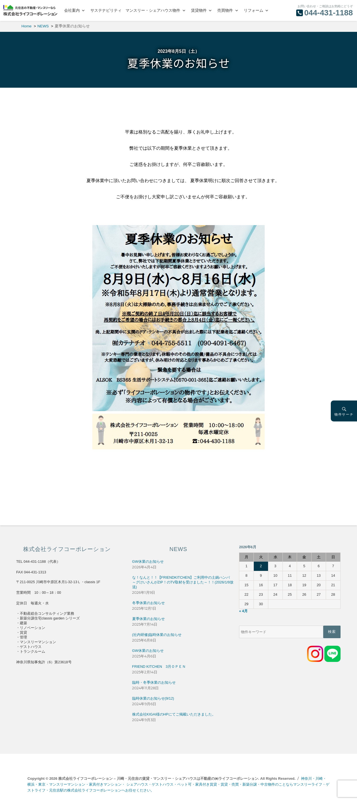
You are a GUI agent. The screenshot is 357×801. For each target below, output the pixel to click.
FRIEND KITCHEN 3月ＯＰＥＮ (159, 666)
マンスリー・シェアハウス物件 (153, 10)
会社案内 (72, 10)
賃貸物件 (199, 10)
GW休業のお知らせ (148, 561)
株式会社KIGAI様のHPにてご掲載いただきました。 (174, 714)
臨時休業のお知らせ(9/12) (153, 698)
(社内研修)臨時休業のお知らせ (157, 635)
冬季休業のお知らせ (148, 603)
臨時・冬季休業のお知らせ (154, 682)
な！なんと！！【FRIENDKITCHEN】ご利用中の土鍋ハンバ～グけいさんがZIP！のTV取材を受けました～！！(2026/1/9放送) (182, 582)
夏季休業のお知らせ (148, 619)
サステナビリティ (106, 10)
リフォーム (253, 10)
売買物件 (225, 10)
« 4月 (243, 611)
